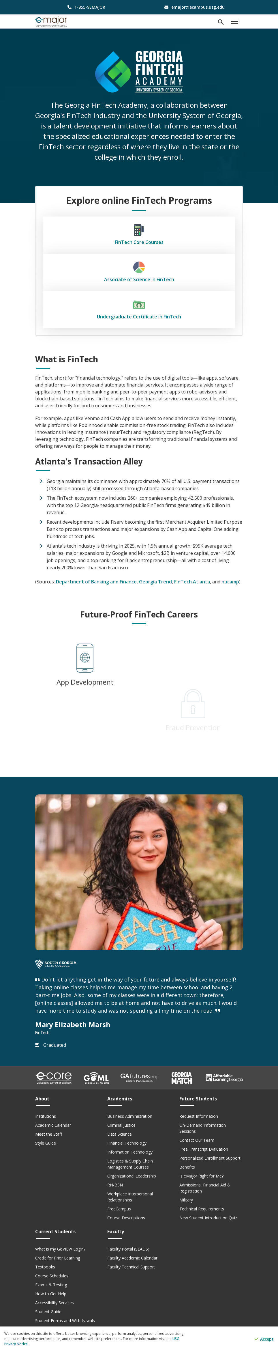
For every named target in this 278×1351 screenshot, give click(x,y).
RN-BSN (115, 1185)
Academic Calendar (53, 1125)
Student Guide (48, 1311)
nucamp (230, 582)
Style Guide (45, 1143)
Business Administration (129, 1116)
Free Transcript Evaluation (203, 1149)
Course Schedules (51, 1276)
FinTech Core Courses (139, 234)
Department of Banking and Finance (96, 582)
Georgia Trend (155, 582)
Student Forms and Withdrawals (65, 1320)
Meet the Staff (48, 1134)
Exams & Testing (51, 1284)
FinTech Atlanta (192, 582)
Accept (264, 1339)
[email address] (193, 7)
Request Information (198, 1116)
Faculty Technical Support (131, 1267)
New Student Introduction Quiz (208, 1218)
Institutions (45, 1116)
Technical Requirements (201, 1209)
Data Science (119, 1134)
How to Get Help (50, 1293)
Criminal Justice (121, 1125)
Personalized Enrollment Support (210, 1158)
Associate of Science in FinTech (139, 272)
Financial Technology (126, 1143)
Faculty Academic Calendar (132, 1258)
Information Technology (130, 1152)
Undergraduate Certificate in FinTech (139, 309)
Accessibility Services (54, 1302)
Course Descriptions (126, 1218)
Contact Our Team (196, 1140)
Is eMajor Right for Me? (201, 1176)
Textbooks (45, 1267)
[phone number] (85, 7)
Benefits (187, 1167)
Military (186, 1200)
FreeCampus (119, 1209)
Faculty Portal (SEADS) (128, 1249)
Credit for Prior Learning (57, 1258)
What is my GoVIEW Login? (60, 1249)
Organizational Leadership (131, 1176)
